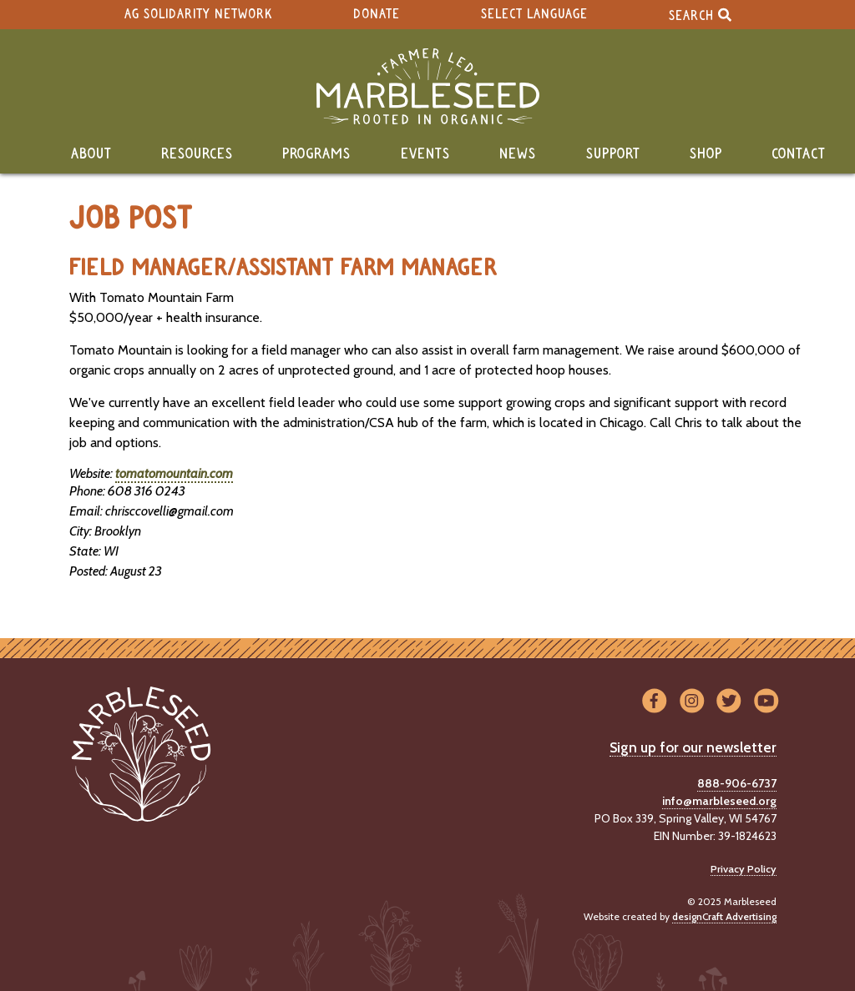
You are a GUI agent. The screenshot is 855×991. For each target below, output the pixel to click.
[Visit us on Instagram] (692, 702)
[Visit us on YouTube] (766, 702)
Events (425, 154)
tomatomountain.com (174, 473)
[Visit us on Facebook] (654, 702)
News (517, 154)
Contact (799, 154)
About (91, 154)
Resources (197, 154)
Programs (316, 154)
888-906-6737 (737, 783)
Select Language (534, 14)
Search (700, 14)
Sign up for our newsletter (693, 747)
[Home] (427, 86)
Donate (376, 14)
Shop (706, 154)
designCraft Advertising (724, 916)
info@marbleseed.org (719, 800)
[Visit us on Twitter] (729, 702)
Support (613, 154)
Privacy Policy (744, 869)
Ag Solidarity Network (198, 14)
